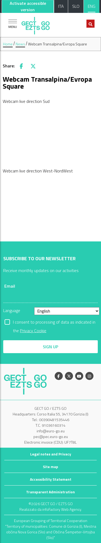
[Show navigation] (12, 24)
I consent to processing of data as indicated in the (54, 322)
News (20, 44)
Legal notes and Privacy (50, 454)
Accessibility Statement (50, 479)
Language (11, 310)
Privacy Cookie (33, 330)
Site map (50, 466)
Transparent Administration (50, 492)
